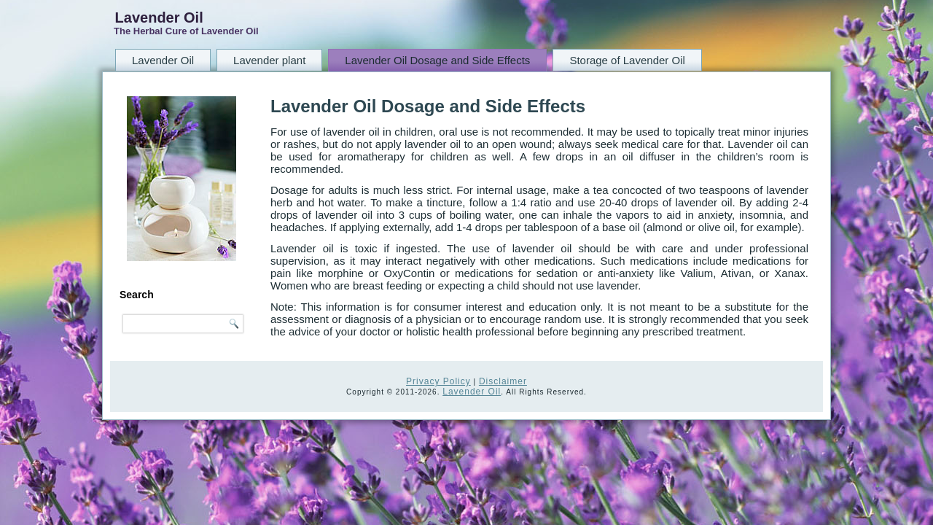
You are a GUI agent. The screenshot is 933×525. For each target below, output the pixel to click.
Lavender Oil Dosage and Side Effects (437, 60)
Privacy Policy (438, 381)
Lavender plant (269, 60)
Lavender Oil (159, 17)
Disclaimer (503, 381)
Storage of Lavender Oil (626, 60)
